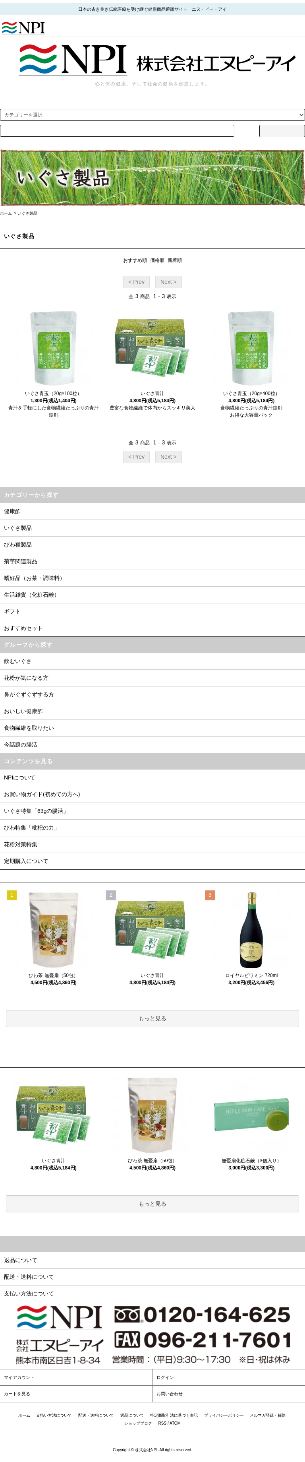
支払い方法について (54, 1415)
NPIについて (19, 777)
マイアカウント (19, 1377)
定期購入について (26, 861)
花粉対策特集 (20, 844)
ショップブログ (138, 1423)
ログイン (165, 1377)
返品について (132, 1415)
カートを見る (17, 1393)
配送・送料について (96, 1415)
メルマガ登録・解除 (268, 1415)
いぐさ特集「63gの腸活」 (36, 811)
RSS (162, 1423)
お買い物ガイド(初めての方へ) (42, 794)
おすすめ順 (135, 260)
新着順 (175, 260)
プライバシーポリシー (224, 1415)
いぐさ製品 (27, 213)
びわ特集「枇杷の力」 (32, 827)
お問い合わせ (169, 1393)
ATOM (175, 1423)
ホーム (6, 213)
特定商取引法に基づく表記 (174, 1415)
